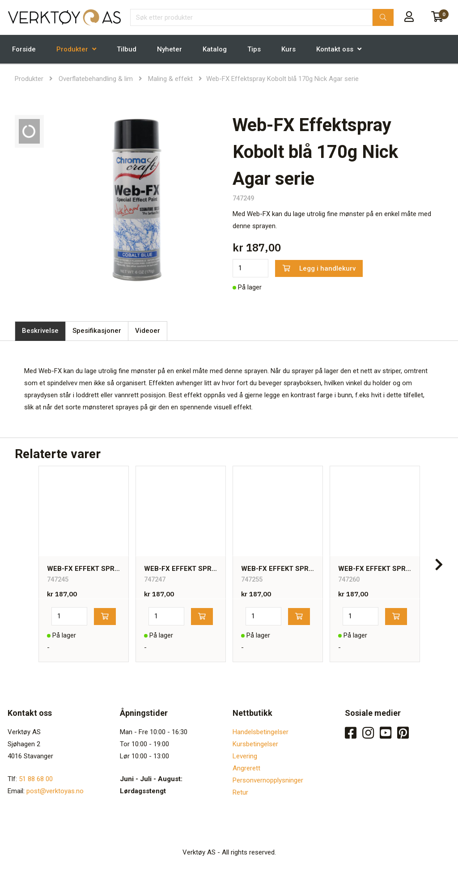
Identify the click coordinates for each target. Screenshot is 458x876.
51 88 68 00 (36, 779)
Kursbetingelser (255, 744)
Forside (24, 49)
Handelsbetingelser (260, 732)
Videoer (147, 331)
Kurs (288, 49)
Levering (245, 756)
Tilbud (126, 49)
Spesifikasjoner (96, 331)
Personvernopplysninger (268, 780)
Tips (254, 49)
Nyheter (169, 49)
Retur (240, 792)
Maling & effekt (170, 79)
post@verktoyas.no (55, 791)
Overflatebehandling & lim (96, 79)
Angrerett (246, 768)
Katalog (215, 49)
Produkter (72, 49)
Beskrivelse (40, 331)
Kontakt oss (334, 49)
